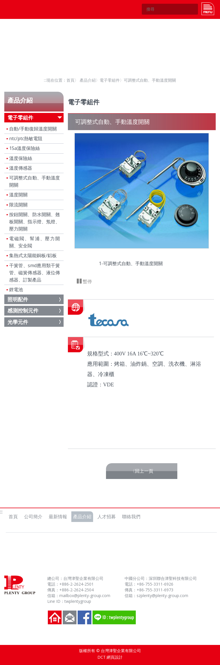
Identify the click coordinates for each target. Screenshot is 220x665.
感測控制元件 (22, 310)
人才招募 (106, 516)
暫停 (87, 281)
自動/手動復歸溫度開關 (33, 129)
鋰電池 (16, 289)
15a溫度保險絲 (24, 148)
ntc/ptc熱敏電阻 (25, 138)
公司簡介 (33, 516)
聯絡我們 (131, 516)
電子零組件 (110, 80)
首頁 (70, 80)
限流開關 (18, 205)
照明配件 (17, 299)
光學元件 (17, 321)
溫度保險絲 (20, 158)
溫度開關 (18, 194)
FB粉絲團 (84, 617)
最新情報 (58, 516)
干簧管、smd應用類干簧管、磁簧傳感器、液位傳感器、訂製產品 (34, 272)
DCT (101, 657)
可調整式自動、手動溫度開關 (34, 181)
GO (192, 9)
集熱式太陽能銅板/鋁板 (33, 255)
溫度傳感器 (20, 168)
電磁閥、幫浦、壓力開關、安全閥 (34, 242)
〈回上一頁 (141, 471)
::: (45, 80)
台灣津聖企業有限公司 (18, 9)
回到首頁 (55, 617)
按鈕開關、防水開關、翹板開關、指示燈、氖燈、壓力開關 (34, 221)
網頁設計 (115, 657)
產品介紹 (88, 80)
